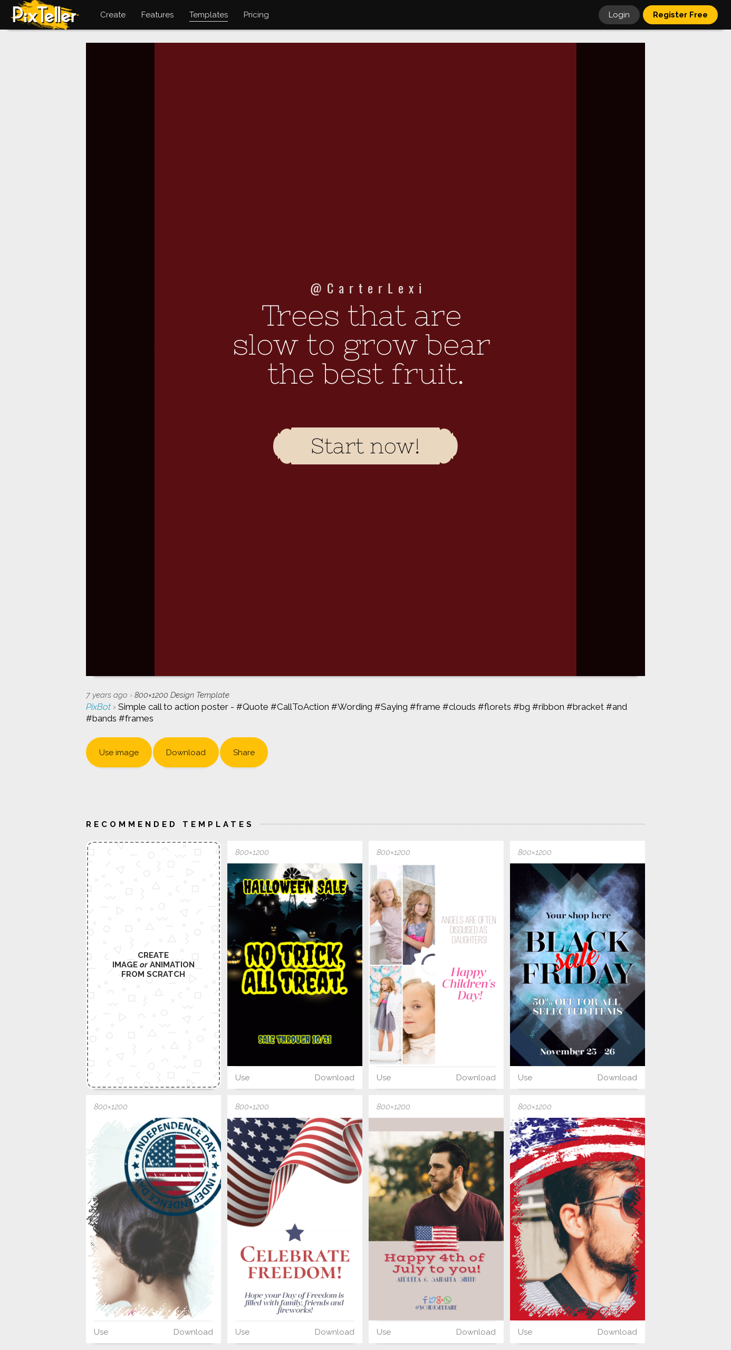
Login (619, 15)
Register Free (680, 15)
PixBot (99, 706)
